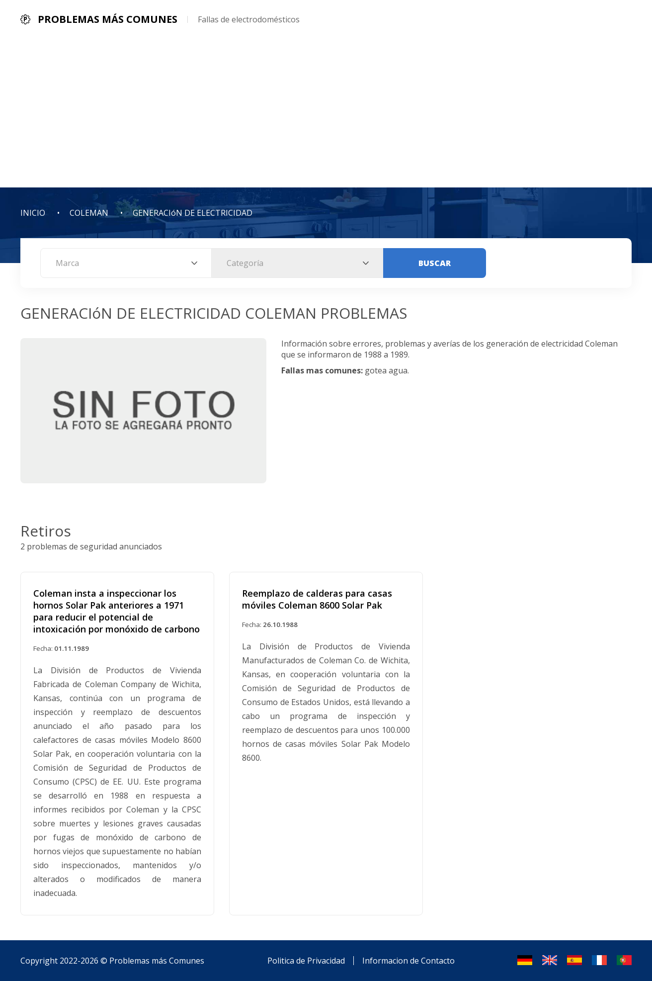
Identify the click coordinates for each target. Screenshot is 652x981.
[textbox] (126, 263)
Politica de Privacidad (306, 960)
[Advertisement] (326, 112)
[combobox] (126, 263)
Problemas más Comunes (156, 960)
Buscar (434, 263)
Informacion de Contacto (408, 960)
